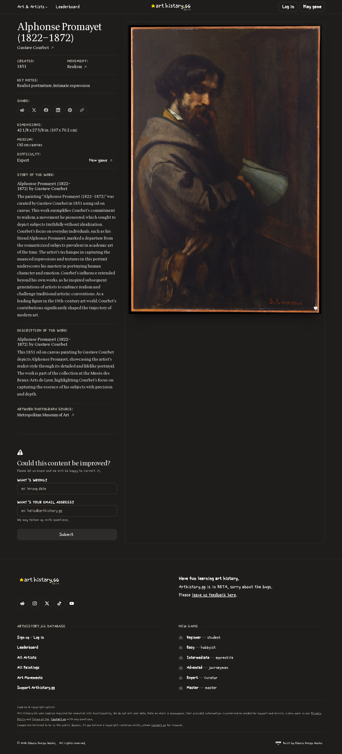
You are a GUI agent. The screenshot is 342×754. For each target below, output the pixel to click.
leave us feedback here (214, 594)
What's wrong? (32, 480)
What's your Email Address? (45, 502)
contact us (158, 725)
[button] (32, 6)
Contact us (58, 719)
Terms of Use (40, 719)
